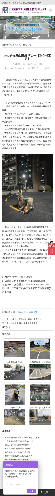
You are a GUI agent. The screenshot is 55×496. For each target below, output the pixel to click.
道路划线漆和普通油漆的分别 (16, 460)
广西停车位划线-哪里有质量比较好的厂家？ (22, 438)
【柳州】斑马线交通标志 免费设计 (26, 319)
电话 (45, 492)
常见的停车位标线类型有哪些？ (17, 445)
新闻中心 (27, 45)
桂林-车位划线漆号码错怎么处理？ (18, 456)
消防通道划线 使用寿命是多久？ (25, 323)
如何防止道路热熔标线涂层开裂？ (18, 449)
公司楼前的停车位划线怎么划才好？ (19, 441)
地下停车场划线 (20, 312)
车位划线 (33, 312)
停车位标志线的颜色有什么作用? (18, 452)
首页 (19, 45)
